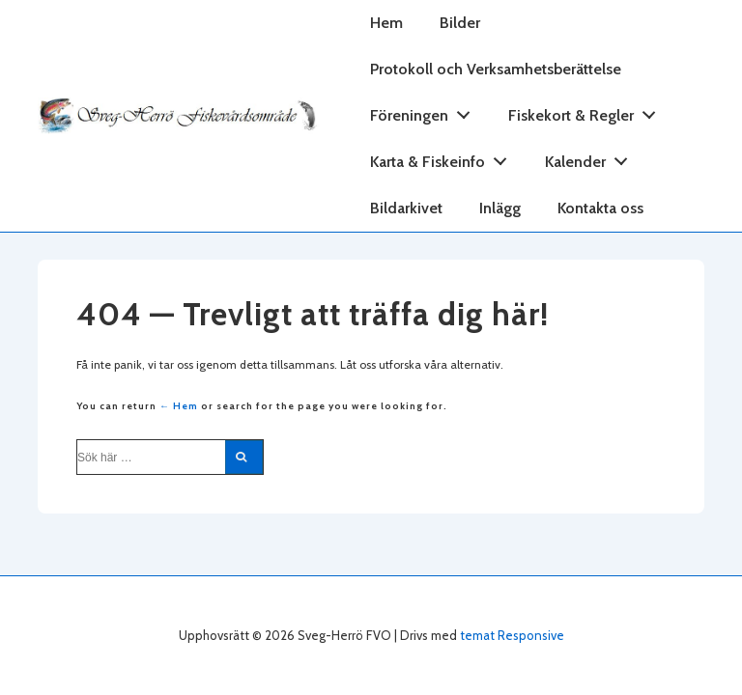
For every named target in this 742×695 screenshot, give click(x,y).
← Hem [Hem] (178, 406)
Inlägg (500, 208)
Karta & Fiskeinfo (444, 158)
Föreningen (425, 111)
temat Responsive (512, 635)
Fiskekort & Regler (587, 111)
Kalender (592, 158)
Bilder (460, 23)
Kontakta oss (600, 208)
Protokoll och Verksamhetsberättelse (495, 69)
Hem (386, 23)
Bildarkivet (406, 208)
